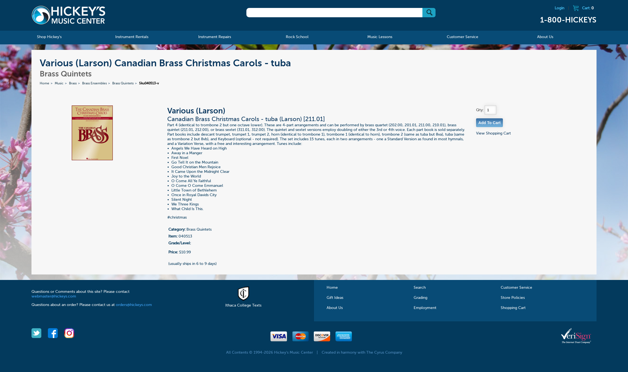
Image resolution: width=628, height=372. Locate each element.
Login (559, 8)
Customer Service (516, 288)
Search (420, 288)
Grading (420, 298)
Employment (425, 308)
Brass (73, 83)
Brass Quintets (123, 83)
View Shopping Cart (493, 133)
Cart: (588, 8)
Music (59, 83)
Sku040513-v (149, 83)
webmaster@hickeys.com (53, 296)
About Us (335, 308)
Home (44, 83)
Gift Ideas (335, 298)
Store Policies (513, 298)
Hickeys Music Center (68, 15)
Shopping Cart (513, 308)
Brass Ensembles (94, 83)
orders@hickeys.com (134, 305)
